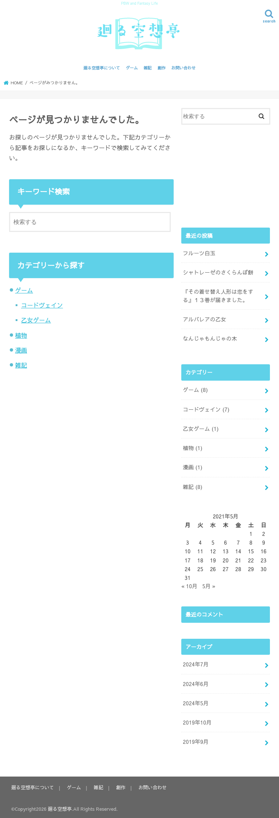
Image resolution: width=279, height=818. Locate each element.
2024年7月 (195, 662)
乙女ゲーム (36, 320)
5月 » (208, 585)
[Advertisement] (225, 175)
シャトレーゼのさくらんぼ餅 (218, 272)
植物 (21, 335)
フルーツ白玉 (199, 253)
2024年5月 (195, 701)
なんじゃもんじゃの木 (209, 338)
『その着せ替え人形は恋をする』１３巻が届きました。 (218, 295)
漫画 (21, 350)
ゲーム (132, 68)
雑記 (147, 68)
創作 (161, 68)
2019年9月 (195, 739)
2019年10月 (197, 720)
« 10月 (189, 585)
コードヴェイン (42, 305)
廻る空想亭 (60, 806)
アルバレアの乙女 (204, 318)
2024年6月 (195, 682)
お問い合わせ (183, 68)
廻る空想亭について (102, 68)
